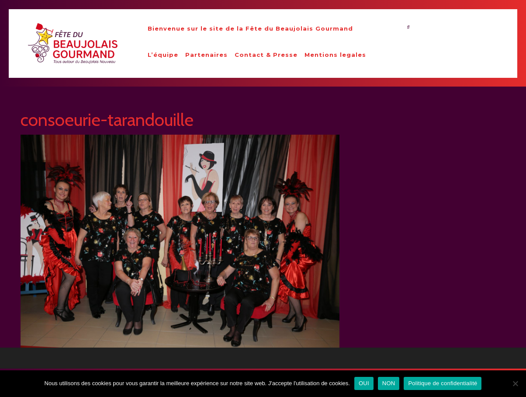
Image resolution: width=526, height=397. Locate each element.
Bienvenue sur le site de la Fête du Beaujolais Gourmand (250, 28)
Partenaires (206, 54)
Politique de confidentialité (442, 383)
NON (388, 383)
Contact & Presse (266, 54)
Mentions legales (335, 54)
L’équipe (163, 54)
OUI (364, 383)
